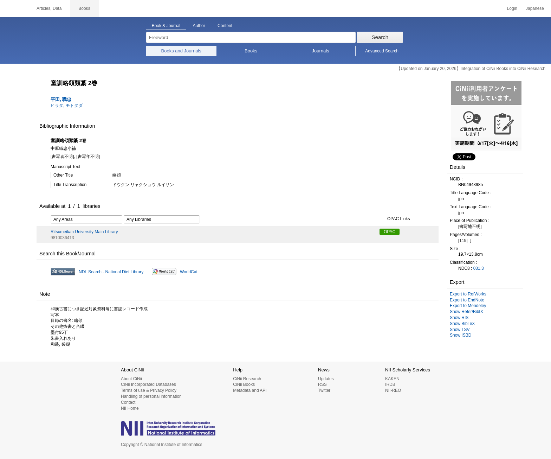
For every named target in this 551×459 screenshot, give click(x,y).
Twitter (324, 390)
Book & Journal (166, 25)
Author (199, 25)
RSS (322, 384)
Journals (320, 50)
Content (225, 25)
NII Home (130, 408)
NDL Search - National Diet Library (111, 271)
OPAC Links (395, 219)
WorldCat (188, 271)
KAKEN (392, 378)
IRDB (390, 384)
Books (251, 50)
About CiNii (131, 378)
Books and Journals (181, 50)
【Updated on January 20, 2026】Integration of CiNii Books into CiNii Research (470, 68)
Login (512, 8)
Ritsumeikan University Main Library (84, 231)
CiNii (14, 8)
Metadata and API (249, 390)
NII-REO (393, 390)
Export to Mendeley (468, 305)
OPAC (389, 231)
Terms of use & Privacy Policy (148, 390)
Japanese (535, 8)
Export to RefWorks (468, 294)
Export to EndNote (467, 300)
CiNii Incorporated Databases (148, 384)
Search (380, 37)
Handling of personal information (151, 396)
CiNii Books (244, 384)
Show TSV (459, 329)
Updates (326, 378)
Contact (128, 402)
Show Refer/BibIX (466, 311)
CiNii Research (247, 378)
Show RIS (459, 317)
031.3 (478, 268)
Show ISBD (460, 335)
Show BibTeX (462, 323)
